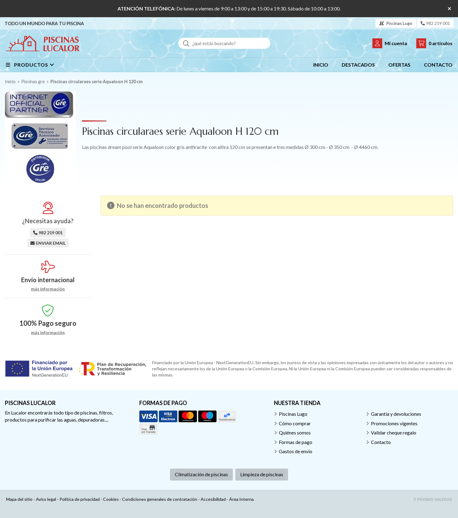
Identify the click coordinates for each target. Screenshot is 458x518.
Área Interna (241, 499)
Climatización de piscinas (201, 474)
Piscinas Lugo (293, 414)
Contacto (381, 442)
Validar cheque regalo (393, 432)
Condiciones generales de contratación (159, 499)
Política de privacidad (80, 499)
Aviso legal (46, 499)
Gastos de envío (295, 451)
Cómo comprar (295, 423)
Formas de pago (295, 442)
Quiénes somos (295, 432)
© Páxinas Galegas (433, 499)
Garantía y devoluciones (396, 414)
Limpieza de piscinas (261, 474)
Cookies (111, 499)
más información (48, 288)
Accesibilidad (213, 499)
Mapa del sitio (19, 499)
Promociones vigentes (394, 423)
